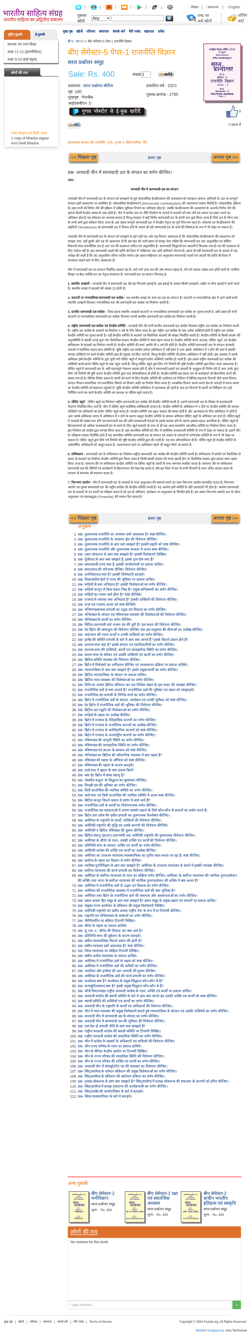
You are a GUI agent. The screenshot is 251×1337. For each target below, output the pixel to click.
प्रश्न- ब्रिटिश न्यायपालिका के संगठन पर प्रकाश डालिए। (112, 675)
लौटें (76, 125)
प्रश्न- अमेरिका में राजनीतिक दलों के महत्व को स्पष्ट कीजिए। (115, 961)
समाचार (104, 31)
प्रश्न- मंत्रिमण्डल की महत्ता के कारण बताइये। (106, 765)
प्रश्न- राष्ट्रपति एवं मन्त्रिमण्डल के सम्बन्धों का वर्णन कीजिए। (115, 916)
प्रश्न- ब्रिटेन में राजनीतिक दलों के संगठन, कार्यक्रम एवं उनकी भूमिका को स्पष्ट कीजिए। (132, 700)
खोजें (79, 31)
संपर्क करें (119, 31)
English (234, 7)
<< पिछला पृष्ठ (83, 157)
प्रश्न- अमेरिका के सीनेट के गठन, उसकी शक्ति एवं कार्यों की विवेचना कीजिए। (127, 840)
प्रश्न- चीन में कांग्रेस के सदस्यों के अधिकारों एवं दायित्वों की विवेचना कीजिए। (126, 1041)
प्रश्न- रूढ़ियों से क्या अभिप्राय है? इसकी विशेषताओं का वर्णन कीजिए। (122, 584)
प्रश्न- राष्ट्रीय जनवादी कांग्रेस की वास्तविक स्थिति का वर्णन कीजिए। (120, 1036)
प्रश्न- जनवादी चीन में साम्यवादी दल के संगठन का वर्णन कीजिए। (118, 1016)
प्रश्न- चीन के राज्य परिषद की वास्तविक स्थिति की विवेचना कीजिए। (121, 1056)
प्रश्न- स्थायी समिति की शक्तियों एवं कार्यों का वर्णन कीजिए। (116, 1001)
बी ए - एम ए (75, 41)
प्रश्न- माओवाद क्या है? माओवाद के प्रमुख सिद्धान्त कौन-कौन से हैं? (120, 981)
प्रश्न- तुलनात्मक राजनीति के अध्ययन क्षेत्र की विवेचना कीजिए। (117, 539)
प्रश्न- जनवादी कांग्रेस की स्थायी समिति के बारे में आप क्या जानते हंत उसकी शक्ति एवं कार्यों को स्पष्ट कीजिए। (147, 996)
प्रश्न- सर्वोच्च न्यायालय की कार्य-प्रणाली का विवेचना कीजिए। (116, 870)
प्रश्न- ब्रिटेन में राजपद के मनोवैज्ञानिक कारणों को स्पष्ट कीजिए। (117, 730)
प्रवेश (161, 31)
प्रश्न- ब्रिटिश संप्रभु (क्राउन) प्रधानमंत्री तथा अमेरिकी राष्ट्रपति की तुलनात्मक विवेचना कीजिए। (136, 835)
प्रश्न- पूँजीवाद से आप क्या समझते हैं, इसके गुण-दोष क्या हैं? (116, 559)
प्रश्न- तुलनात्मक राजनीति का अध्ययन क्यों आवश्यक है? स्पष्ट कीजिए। (122, 534)
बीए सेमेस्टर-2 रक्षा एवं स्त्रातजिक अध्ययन (162, 1198)
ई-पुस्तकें (40, 34)
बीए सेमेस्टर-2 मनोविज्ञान (102, 1196)
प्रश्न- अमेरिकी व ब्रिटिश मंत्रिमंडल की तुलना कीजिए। (111, 830)
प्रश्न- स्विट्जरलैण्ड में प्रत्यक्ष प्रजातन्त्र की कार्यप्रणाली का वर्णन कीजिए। (123, 1086)
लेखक (195, 7)
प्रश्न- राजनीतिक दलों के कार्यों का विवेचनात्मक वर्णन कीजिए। (117, 805)
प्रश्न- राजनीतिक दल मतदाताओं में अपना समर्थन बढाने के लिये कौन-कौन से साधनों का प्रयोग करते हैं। (142, 810)
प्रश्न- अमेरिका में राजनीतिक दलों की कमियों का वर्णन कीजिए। (118, 966)
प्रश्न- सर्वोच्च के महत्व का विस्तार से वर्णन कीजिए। (110, 860)
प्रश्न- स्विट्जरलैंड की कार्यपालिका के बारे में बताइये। (110, 1091)
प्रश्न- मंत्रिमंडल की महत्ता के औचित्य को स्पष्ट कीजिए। (112, 760)
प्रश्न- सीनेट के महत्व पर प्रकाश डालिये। (102, 926)
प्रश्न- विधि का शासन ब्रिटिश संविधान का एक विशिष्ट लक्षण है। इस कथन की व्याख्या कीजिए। (137, 685)
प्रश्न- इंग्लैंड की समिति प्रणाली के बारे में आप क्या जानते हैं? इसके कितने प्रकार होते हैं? (133, 640)
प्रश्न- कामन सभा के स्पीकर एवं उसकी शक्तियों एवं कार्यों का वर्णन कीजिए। (126, 655)
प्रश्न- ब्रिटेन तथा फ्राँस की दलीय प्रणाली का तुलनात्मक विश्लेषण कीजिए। (124, 815)
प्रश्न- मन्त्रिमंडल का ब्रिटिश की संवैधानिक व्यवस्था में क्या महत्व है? (120, 755)
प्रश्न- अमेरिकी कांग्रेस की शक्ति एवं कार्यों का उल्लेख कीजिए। (117, 850)
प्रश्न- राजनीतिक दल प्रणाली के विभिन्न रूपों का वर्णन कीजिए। (117, 695)
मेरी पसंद (134, 31)
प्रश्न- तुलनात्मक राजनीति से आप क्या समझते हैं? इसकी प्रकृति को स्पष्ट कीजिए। (129, 544)
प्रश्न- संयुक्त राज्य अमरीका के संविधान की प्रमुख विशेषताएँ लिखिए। (121, 906)
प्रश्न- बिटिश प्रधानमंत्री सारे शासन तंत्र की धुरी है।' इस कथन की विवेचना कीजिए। (129, 625)
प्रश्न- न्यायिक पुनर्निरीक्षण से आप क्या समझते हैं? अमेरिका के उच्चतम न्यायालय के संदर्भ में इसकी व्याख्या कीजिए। (151, 865)
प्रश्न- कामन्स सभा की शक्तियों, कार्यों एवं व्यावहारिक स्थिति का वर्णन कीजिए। (128, 650)
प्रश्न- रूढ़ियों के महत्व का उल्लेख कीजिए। (104, 715)
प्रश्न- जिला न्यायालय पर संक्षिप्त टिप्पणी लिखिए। (108, 951)
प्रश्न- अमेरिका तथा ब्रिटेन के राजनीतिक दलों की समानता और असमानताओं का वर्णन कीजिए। (137, 896)
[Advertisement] (154, 1136)
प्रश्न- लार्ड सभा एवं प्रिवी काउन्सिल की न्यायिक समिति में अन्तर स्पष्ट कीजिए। (126, 795)
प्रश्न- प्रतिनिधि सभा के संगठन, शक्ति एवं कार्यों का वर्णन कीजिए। (119, 845)
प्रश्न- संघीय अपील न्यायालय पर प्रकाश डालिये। (107, 956)
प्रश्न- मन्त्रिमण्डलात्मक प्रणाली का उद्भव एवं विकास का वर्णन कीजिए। (122, 610)
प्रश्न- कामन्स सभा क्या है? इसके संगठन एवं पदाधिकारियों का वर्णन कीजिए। (126, 645)
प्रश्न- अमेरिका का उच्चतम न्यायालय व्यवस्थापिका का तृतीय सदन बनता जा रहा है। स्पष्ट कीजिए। (139, 855)
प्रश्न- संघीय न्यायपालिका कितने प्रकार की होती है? (110, 941)
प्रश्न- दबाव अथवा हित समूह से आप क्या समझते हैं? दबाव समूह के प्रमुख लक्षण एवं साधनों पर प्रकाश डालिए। (147, 901)
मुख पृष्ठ (68, 31)
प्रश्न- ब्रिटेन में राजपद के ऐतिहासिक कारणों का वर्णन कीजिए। (117, 720)
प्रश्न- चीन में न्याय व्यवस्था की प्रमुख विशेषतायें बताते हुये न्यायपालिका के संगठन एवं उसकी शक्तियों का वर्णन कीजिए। (153, 1011)
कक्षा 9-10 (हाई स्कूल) (22, 59)
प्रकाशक (213, 7)
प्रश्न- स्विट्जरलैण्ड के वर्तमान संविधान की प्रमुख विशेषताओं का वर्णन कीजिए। (127, 1071)
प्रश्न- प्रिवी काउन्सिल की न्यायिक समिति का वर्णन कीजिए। (115, 790)
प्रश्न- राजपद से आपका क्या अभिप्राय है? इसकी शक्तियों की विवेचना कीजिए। (127, 599)
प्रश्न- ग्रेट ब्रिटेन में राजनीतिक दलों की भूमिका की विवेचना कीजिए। (120, 705)
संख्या (137, 74)
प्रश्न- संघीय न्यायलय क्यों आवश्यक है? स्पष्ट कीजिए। (111, 946)
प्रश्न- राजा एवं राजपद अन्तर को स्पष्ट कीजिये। (107, 605)
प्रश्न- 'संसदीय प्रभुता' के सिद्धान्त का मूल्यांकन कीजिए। (112, 780)
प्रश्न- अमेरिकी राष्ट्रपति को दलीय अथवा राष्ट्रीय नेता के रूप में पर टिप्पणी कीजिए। (129, 911)
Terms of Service (100, 1321)
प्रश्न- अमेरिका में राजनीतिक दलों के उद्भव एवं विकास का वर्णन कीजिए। (123, 886)
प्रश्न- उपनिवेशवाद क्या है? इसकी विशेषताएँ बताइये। (111, 574)
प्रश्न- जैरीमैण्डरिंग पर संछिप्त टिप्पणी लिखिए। (106, 921)
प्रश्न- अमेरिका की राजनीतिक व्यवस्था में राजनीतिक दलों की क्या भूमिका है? (126, 891)
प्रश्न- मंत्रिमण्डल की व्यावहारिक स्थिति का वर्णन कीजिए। (114, 745)
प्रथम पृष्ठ (154, 158)
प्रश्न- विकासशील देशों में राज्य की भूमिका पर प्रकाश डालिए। (116, 579)
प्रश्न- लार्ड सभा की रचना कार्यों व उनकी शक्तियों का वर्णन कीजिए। (120, 635)
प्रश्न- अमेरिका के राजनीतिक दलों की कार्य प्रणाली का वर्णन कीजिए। (121, 976)
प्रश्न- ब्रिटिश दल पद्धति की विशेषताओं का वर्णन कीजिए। (114, 710)
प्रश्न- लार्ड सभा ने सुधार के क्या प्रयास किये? (106, 770)
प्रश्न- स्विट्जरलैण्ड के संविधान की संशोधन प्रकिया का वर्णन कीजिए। (121, 1076)
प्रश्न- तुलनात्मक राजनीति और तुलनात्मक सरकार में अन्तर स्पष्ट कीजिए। (123, 549)
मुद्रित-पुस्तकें (15, 34)
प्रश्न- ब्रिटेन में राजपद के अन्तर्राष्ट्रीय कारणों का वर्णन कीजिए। (117, 735)
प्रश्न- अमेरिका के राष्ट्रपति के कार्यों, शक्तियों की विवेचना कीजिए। (119, 820)
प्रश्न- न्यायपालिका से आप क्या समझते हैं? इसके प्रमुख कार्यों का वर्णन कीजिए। (128, 670)
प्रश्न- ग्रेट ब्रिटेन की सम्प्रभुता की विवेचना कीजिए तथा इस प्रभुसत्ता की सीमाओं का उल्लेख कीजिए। (140, 630)
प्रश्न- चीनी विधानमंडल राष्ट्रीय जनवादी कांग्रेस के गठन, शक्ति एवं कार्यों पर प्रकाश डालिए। (135, 991)
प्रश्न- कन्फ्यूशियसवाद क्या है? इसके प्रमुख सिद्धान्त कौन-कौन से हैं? (121, 986)
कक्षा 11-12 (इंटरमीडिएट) (25, 52)
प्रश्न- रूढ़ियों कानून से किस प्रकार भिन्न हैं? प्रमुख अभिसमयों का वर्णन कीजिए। (128, 589)
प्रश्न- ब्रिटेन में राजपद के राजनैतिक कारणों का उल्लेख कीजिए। (117, 725)
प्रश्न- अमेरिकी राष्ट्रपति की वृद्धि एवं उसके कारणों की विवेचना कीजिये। (123, 825)
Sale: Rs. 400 (91, 74)
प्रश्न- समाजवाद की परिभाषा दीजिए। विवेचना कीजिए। (112, 569)
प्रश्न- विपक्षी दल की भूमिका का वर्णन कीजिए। (107, 785)
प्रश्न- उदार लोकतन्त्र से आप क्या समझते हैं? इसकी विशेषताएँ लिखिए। (122, 554)
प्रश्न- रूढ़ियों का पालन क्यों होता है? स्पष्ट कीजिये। (110, 594)
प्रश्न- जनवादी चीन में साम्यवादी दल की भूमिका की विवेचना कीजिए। (121, 1021)
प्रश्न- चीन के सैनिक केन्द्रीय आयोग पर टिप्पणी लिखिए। (113, 1051)
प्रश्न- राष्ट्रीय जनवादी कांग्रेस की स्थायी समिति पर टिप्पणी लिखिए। (119, 1031)
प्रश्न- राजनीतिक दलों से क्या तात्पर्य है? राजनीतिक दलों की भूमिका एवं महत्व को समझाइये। (136, 690)
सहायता (149, 31)
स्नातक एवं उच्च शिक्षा (22, 44)
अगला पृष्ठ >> (225, 157)
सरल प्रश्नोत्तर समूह (86, 62)
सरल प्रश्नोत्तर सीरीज (98, 86)
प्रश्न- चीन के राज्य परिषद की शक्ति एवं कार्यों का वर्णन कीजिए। (119, 1061)
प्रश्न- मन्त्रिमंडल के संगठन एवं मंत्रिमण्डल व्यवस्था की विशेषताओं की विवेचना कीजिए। (132, 615)
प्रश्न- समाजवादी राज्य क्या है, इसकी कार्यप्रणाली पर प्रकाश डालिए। (121, 564)
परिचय (90, 31)
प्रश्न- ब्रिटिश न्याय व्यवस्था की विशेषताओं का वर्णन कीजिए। (116, 680)
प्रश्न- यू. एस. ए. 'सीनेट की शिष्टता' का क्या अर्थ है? (110, 931)
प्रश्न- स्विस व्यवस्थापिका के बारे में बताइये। (105, 1096)
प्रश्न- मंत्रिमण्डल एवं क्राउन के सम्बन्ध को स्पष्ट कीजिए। (112, 750)
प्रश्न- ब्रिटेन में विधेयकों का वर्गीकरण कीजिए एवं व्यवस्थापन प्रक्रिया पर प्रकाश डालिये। (132, 665)
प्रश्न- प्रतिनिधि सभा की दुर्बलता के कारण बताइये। (109, 936)
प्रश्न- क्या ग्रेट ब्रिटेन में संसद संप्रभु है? (101, 775)
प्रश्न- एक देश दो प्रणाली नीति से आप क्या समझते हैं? (111, 1026)
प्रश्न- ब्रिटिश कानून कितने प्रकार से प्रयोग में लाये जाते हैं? (114, 800)
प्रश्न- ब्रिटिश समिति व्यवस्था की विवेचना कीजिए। (109, 660)
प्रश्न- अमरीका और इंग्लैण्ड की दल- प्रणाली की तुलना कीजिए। (117, 971)
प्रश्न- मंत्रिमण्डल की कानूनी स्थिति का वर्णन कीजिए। (111, 740)
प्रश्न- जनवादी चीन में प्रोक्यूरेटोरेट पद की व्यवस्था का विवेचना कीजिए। (122, 1066)
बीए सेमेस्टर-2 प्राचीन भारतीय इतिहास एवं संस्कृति (220, 1198)
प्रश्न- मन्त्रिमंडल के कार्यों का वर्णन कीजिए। (105, 620)
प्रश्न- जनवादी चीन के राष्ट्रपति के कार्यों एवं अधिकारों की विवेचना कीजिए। (125, 1006)
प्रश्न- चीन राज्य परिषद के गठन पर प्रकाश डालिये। (109, 1046)
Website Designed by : (211, 1330)
